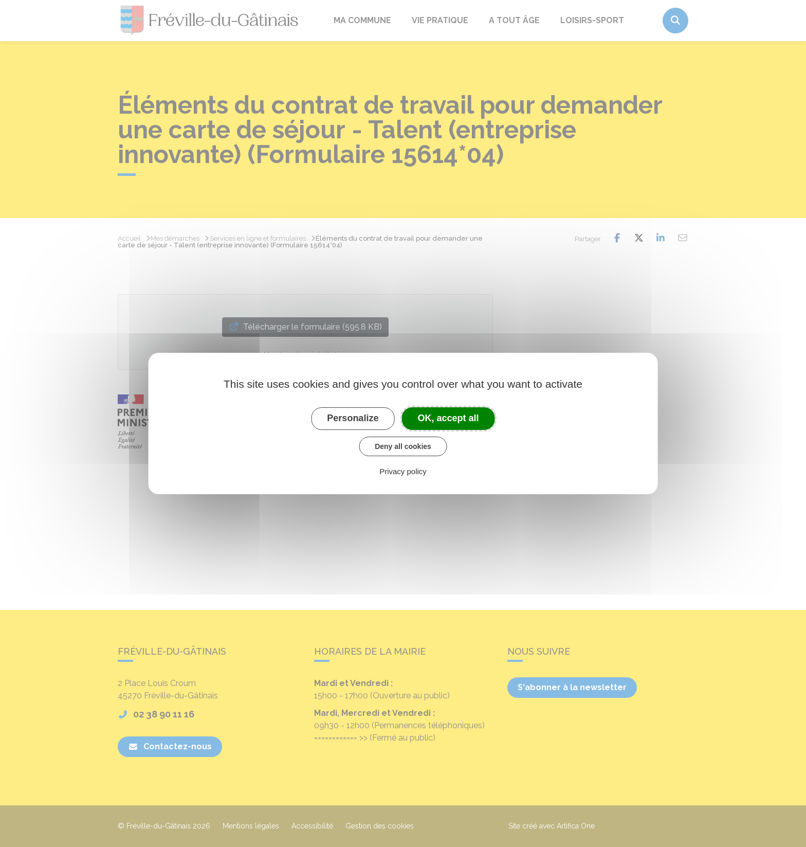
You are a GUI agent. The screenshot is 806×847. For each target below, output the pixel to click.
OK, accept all (448, 418)
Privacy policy (403, 471)
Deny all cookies (403, 446)
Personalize (352, 418)
